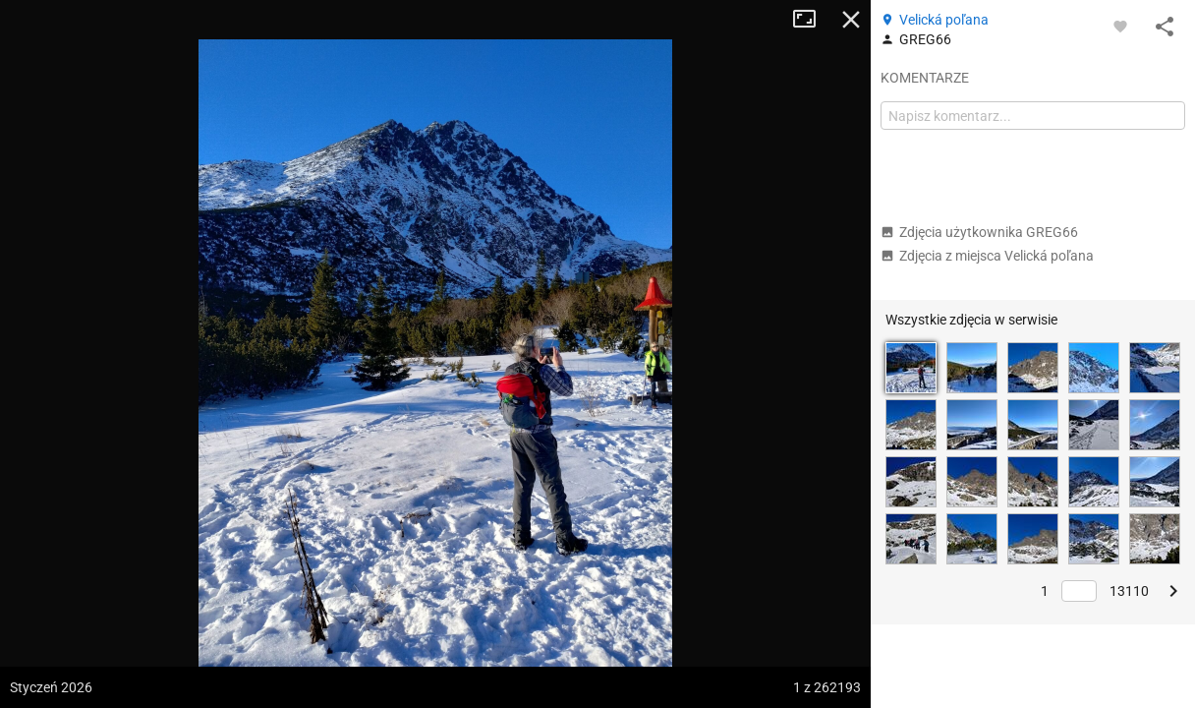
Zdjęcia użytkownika (979, 232)
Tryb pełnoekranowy (811, 19)
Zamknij (851, 19)
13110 (1129, 591)
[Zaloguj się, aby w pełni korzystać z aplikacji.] (1120, 25)
